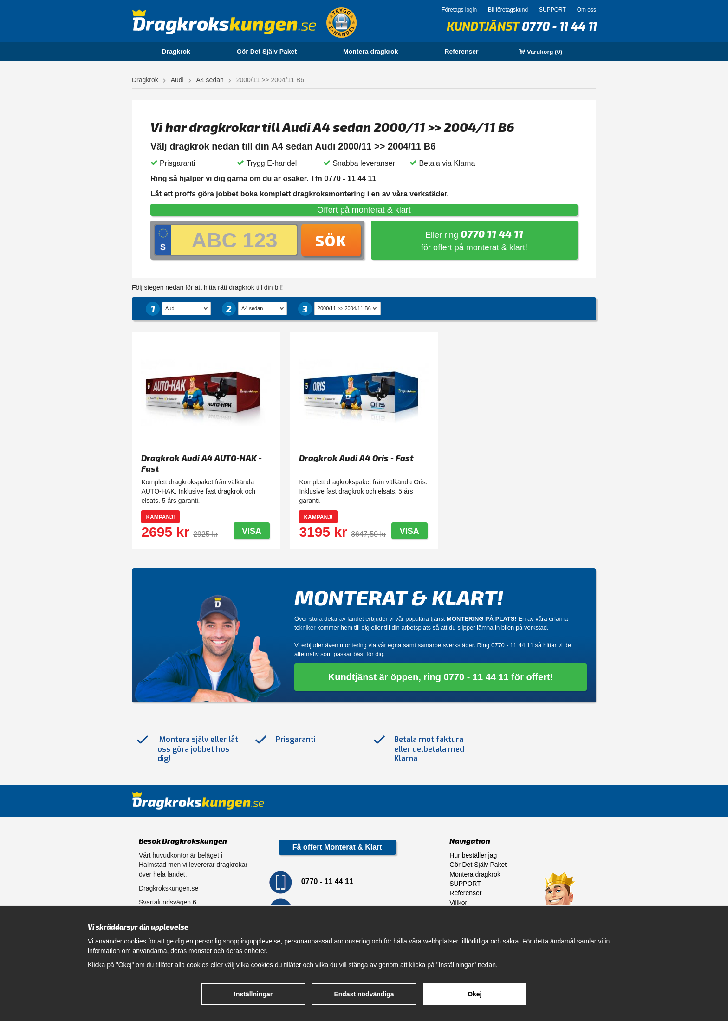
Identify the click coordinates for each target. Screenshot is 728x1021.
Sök (331, 240)
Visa (251, 531)
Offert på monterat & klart (364, 210)
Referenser (461, 51)
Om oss (586, 10)
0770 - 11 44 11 (558, 26)
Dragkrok (176, 51)
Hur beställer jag (473, 855)
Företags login (459, 10)
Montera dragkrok (370, 51)
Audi (177, 80)
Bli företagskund (508, 10)
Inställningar (253, 994)
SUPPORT (552, 10)
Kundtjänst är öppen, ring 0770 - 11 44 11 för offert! (440, 677)
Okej (474, 994)
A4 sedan (210, 80)
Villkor (458, 902)
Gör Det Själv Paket (267, 51)
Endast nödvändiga (364, 994)
